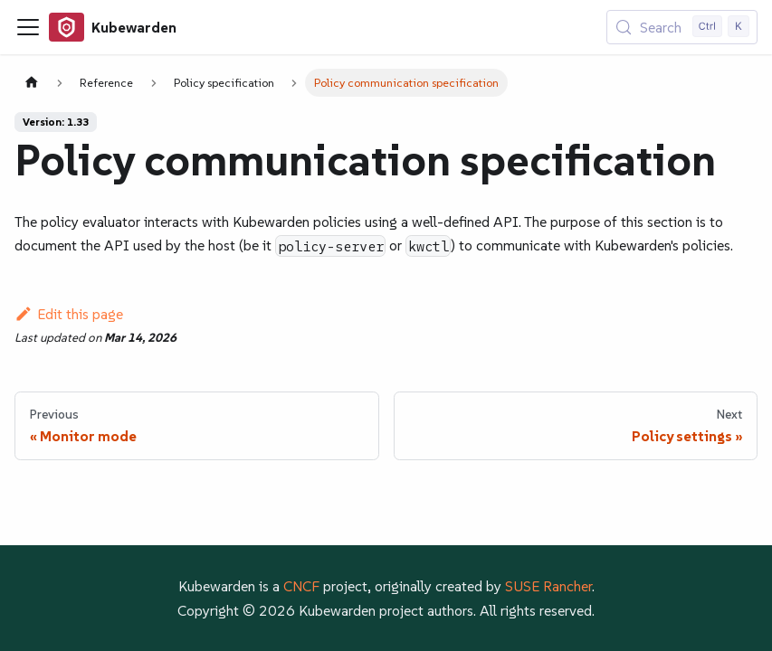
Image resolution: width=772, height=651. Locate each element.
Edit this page (68, 314)
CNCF (301, 586)
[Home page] (31, 83)
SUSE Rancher (548, 586)
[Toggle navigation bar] (28, 27)
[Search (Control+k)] (682, 27)
